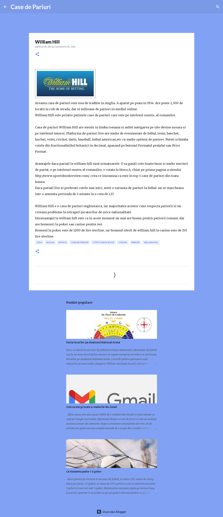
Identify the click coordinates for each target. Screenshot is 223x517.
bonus (63, 242)
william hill (151, 242)
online (123, 242)
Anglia (50, 242)
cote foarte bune (103, 242)
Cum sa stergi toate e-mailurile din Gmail (91, 406)
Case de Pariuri (31, 6)
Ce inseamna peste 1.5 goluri (83, 471)
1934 (39, 242)
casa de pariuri (79, 242)
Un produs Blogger (111, 511)
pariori (135, 242)
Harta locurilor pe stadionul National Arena (93, 342)
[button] (37, 54)
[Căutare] (217, 6)
